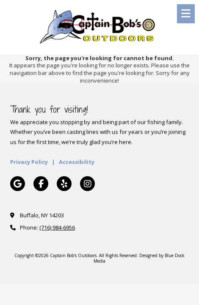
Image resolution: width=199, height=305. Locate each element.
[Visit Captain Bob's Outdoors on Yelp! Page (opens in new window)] (64, 183)
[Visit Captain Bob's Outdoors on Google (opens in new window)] (17, 183)
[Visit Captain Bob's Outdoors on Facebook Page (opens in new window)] (40, 183)
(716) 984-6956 (57, 227)
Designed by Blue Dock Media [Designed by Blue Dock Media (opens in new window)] (139, 257)
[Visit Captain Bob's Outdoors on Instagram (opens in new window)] (87, 183)
